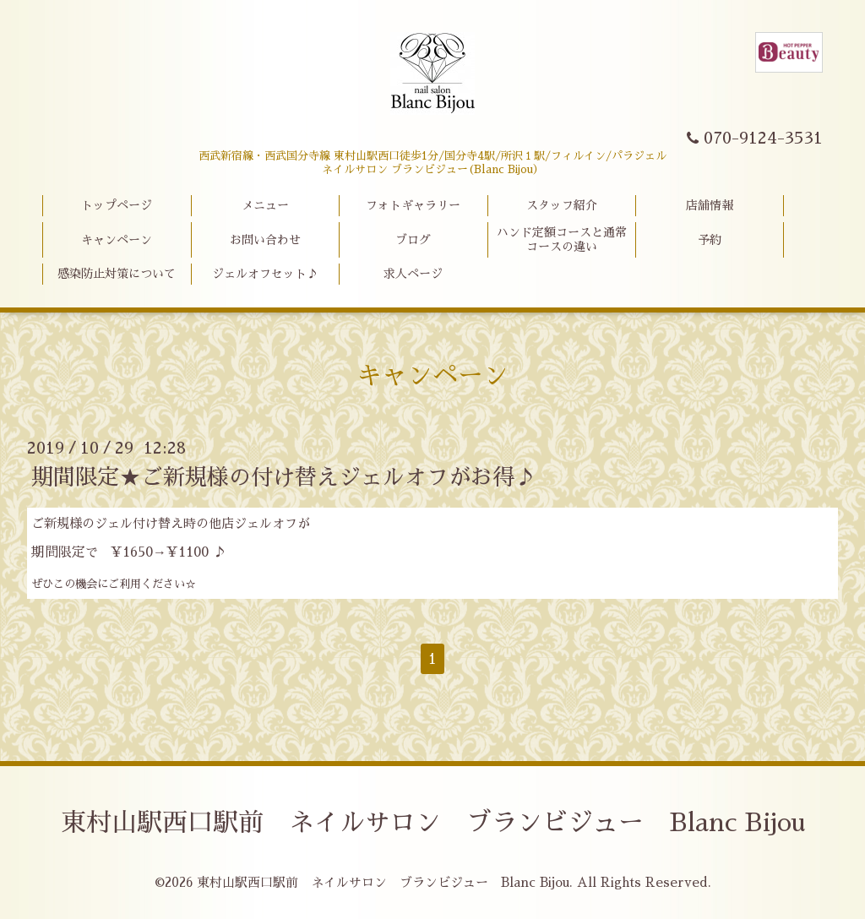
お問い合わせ (265, 240)
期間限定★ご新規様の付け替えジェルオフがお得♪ (283, 477)
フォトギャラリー (413, 205)
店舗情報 (709, 205)
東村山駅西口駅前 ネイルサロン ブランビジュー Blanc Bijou (433, 822)
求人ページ (413, 274)
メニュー (265, 205)
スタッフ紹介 (561, 205)
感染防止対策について (116, 274)
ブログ (413, 240)
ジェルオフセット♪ (265, 274)
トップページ (116, 205)
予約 (709, 240)
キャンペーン (116, 240)
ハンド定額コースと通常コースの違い (562, 239)
